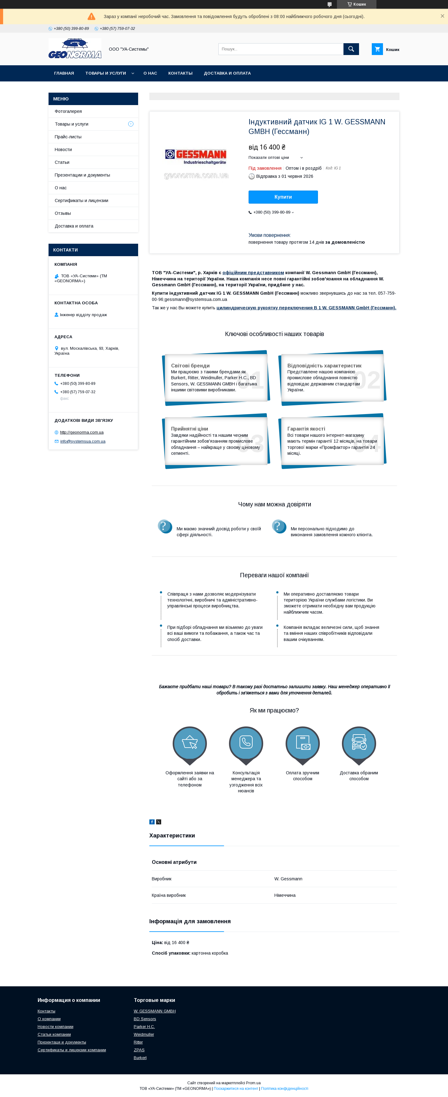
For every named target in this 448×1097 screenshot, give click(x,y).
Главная (64, 73)
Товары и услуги (105, 73)
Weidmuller (144, 1034)
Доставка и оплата (227, 73)
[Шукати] (351, 49)
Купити (283, 197)
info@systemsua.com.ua (82, 441)
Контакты (180, 73)
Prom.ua (253, 1083)
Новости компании (55, 1026)
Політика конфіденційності (284, 1088)
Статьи (62, 162)
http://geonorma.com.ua (82, 432)
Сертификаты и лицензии (81, 200)
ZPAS (139, 1050)
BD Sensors (145, 1018)
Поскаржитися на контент (236, 1088)
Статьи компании (54, 1034)
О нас (150, 73)
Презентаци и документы (62, 1042)
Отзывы (63, 213)
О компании (49, 1018)
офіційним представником (253, 272)
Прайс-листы (68, 136)
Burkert (140, 1057)
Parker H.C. (144, 1026)
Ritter (138, 1042)
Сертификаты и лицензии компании (72, 1050)
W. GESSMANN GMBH (155, 1011)
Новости (63, 149)
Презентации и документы (82, 175)
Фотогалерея (68, 111)
